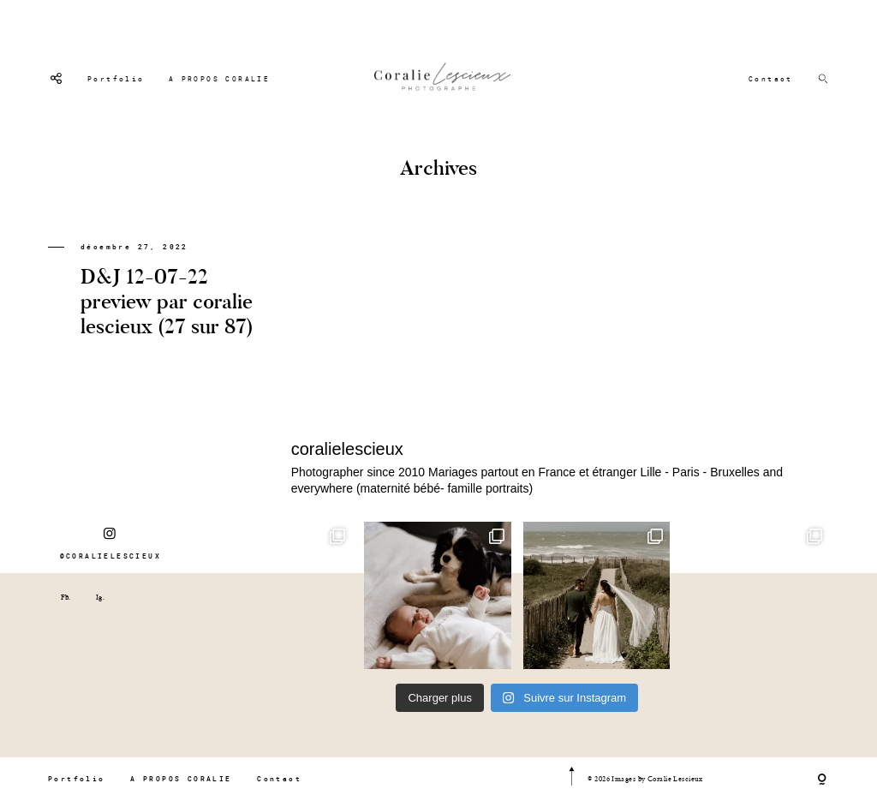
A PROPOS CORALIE (219, 79)
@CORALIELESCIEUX (110, 543)
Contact (771, 79)
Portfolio (116, 79)
